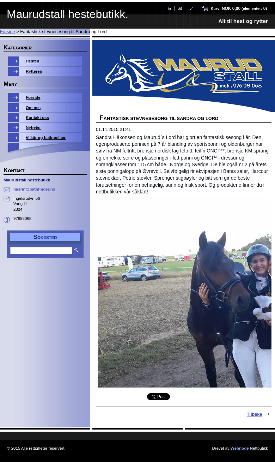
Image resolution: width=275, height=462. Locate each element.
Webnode (240, 448)
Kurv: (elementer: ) (238, 8)
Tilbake (254, 414)
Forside (7, 31)
